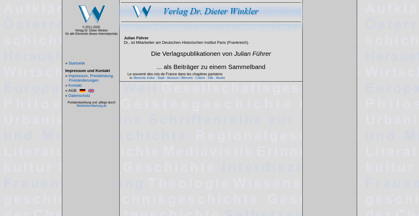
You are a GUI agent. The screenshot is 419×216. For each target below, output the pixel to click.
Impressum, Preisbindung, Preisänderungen (91, 78)
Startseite (77, 63)
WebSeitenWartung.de (91, 105)
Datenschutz (79, 95)
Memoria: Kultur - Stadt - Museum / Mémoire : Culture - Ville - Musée (179, 78)
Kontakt (75, 85)
